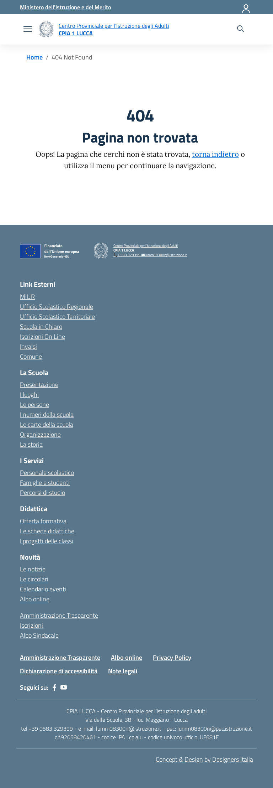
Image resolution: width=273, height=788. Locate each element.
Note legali (122, 671)
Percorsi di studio (42, 492)
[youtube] (63, 687)
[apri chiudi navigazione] (27, 30)
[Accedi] (246, 7)
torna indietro (215, 154)
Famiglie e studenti (45, 482)
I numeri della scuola (47, 414)
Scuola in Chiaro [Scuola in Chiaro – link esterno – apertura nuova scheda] (41, 326)
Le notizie (33, 569)
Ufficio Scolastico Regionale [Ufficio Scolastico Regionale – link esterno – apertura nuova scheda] (56, 306)
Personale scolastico (47, 472)
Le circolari (34, 579)
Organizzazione (40, 434)
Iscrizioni (31, 625)
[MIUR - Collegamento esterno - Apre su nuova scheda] (65, 7)
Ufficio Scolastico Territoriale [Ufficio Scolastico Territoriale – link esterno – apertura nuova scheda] (57, 316)
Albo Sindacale (39, 635)
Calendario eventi (43, 589)
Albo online (34, 599)
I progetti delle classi (46, 541)
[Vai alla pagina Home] (34, 57)
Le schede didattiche (47, 531)
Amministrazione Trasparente (59, 615)
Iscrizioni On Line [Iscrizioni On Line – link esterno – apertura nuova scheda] (42, 336)
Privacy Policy (172, 657)
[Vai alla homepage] (46, 29)
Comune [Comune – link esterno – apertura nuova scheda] (31, 356)
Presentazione (39, 384)
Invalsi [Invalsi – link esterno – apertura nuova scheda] (28, 346)
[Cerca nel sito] (240, 29)
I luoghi (29, 394)
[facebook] (54, 687)
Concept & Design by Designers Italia (204, 759)
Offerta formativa (43, 521)
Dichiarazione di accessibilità (58, 671)
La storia (31, 444)
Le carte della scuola (46, 424)
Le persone (34, 404)
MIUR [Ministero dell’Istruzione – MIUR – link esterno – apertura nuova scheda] (27, 296)
